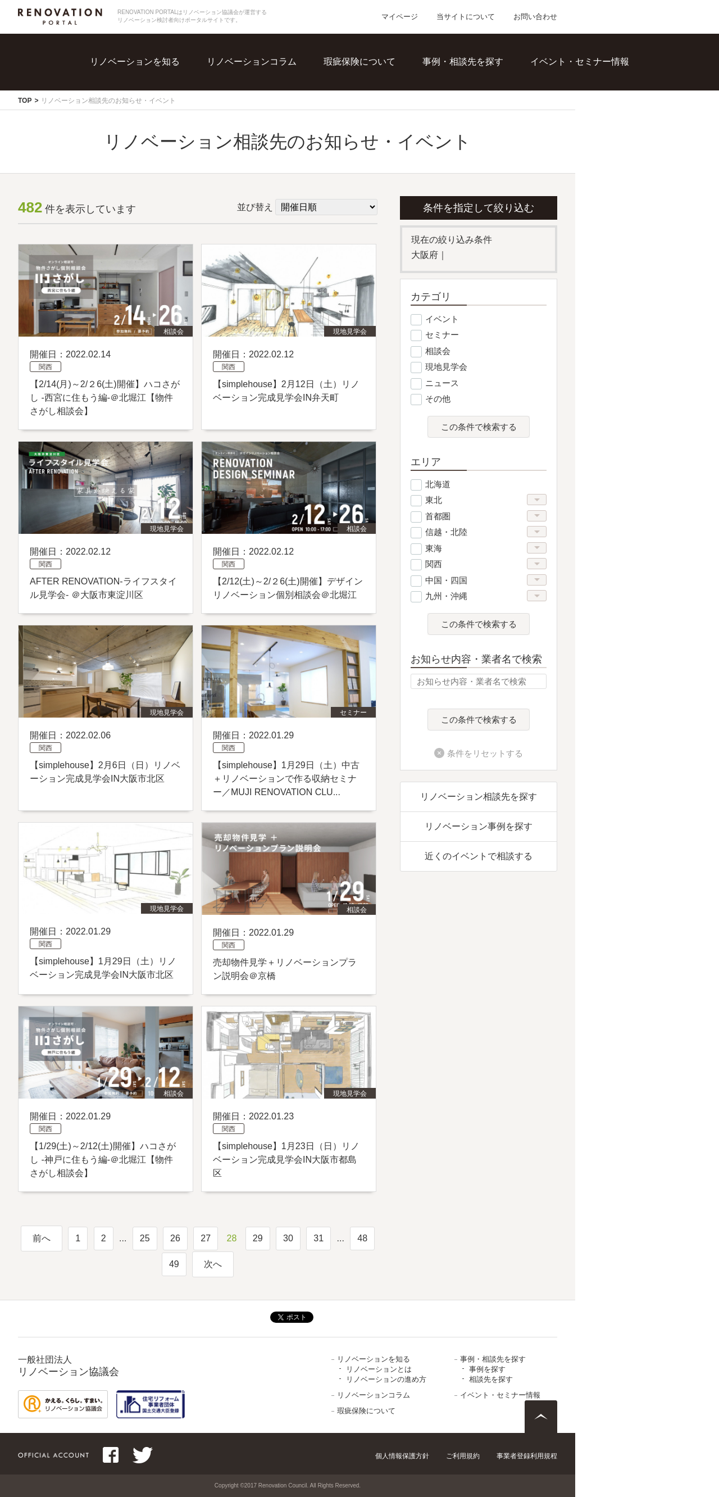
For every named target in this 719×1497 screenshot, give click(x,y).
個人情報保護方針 (402, 1456)
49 (174, 1264)
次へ (213, 1264)
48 (362, 1238)
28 (232, 1238)
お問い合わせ (535, 16)
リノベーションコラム (252, 61)
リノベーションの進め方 (386, 1379)
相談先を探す (491, 1379)
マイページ (399, 16)
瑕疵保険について (359, 61)
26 (175, 1238)
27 (206, 1238)
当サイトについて (465, 16)
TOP (24, 101)
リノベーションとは (379, 1369)
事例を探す (487, 1369)
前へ (42, 1238)
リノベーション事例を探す (479, 826)
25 (145, 1238)
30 (288, 1238)
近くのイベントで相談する (479, 856)
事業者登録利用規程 (527, 1456)
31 (318, 1238)
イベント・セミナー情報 (579, 61)
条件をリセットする (485, 753)
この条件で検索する (479, 427)
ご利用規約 (463, 1456)
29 (258, 1238)
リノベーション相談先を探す (478, 796)
